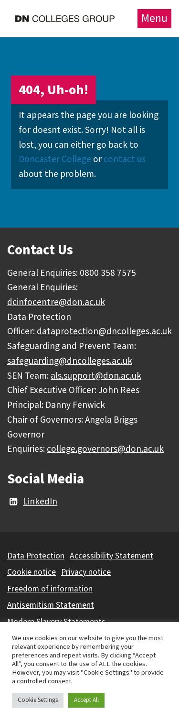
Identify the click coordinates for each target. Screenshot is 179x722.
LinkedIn (32, 502)
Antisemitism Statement (50, 605)
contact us (125, 159)
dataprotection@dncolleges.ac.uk (104, 331)
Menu (154, 18)
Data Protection (35, 556)
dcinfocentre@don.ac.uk (56, 302)
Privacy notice (86, 572)
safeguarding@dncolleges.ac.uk (69, 361)
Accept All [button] (86, 700)
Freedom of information (50, 589)
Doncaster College (55, 159)
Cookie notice (31, 572)
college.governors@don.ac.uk (105, 449)
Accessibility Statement (111, 556)
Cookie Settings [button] (38, 700)
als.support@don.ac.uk (96, 376)
